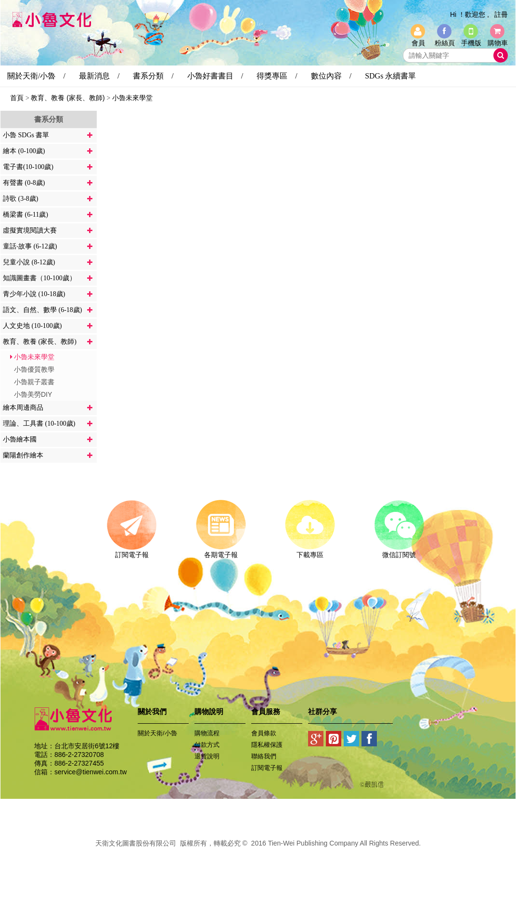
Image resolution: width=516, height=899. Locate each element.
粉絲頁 (445, 43)
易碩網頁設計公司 (258, 854)
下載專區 (309, 551)
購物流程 (206, 733)
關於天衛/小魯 (157, 733)
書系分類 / (153, 76)
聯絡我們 (263, 756)
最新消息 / (99, 76)
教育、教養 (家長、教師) (67, 98)
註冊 (501, 14)
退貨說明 (206, 756)
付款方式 (206, 744)
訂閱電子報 (131, 551)
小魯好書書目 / (215, 76)
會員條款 (263, 733)
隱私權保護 (267, 744)
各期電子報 (220, 551)
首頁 (17, 98)
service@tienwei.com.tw (90, 772)
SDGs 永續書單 (390, 76)
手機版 (471, 43)
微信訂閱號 (399, 551)
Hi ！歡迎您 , (469, 14)
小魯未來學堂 (132, 98)
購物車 (498, 43)
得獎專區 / (277, 76)
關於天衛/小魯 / (36, 76)
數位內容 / (331, 76)
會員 (418, 43)
